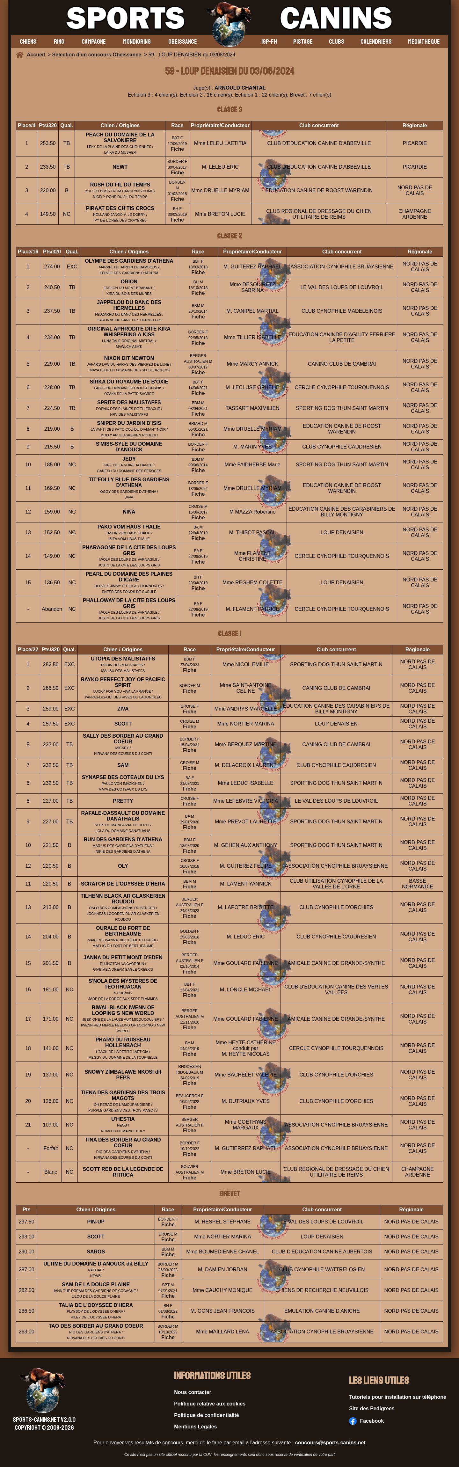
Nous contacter (192, 1392)
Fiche (177, 149)
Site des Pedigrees (371, 1408)
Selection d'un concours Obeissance (96, 54)
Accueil (37, 54)
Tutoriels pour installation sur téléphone (397, 1397)
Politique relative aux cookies (209, 1403)
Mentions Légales (195, 1426)
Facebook (366, 1421)
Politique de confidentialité (206, 1415)
